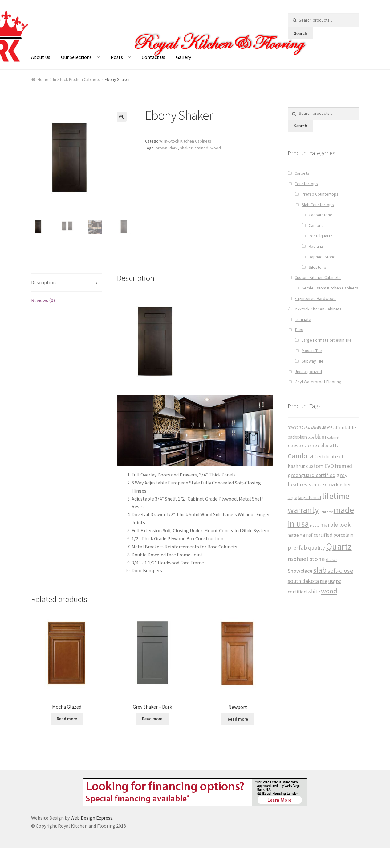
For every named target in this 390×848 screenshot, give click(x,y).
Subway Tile (312, 361)
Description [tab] (43, 282)
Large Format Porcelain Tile (327, 340)
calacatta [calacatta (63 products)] (328, 445)
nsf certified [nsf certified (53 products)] (319, 535)
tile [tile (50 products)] (323, 581)
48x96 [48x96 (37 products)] (327, 427)
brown (161, 148)
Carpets (302, 173)
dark (173, 148)
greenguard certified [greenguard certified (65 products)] (311, 475)
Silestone (317, 267)
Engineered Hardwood (315, 298)
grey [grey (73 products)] (341, 475)
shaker (186, 148)
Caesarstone (320, 215)
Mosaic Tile (312, 350)
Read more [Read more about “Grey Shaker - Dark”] (152, 718)
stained (201, 148)
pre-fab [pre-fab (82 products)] (297, 547)
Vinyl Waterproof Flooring (318, 382)
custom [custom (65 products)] (314, 465)
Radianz (316, 246)
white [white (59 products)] (313, 591)
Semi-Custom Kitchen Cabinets (330, 288)
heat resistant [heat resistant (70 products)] (304, 484)
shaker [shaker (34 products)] (331, 559)
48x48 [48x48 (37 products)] (316, 427)
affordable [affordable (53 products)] (344, 427)
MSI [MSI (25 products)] (302, 535)
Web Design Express (91, 817)
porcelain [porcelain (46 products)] (343, 535)
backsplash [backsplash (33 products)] (297, 437)
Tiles (299, 329)
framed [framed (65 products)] (343, 465)
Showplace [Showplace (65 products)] (300, 570)
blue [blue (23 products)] (311, 437)
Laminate (303, 319)
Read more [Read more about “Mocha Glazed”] (67, 718)
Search (300, 33)
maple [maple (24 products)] (314, 525)
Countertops (306, 183)
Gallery (183, 57)
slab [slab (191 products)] (320, 570)
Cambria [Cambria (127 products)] (301, 455)
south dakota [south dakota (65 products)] (303, 580)
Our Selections (76, 57)
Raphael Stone (322, 257)
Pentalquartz (320, 236)
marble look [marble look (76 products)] (335, 524)
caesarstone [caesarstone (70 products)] (302, 445)
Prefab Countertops (320, 194)
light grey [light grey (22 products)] (326, 512)
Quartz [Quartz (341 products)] (339, 546)
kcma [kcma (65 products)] (328, 484)
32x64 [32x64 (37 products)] (304, 427)
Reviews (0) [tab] (43, 300)
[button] (122, 117)
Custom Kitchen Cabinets (318, 277)
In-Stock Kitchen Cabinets (76, 79)
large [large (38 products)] (292, 497)
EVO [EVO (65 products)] (329, 465)
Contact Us (153, 57)
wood (215, 148)
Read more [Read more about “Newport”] (238, 718)
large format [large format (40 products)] (309, 497)
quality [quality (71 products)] (316, 547)
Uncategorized (308, 371)
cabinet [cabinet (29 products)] (333, 437)
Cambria (316, 225)
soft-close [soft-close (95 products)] (340, 571)
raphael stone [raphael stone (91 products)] (306, 559)
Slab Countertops (318, 204)
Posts (117, 57)
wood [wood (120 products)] (329, 591)
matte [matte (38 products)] (293, 535)
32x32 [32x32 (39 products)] (293, 427)
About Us (40, 57)
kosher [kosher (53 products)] (343, 484)
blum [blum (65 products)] (320, 436)
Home (43, 79)
